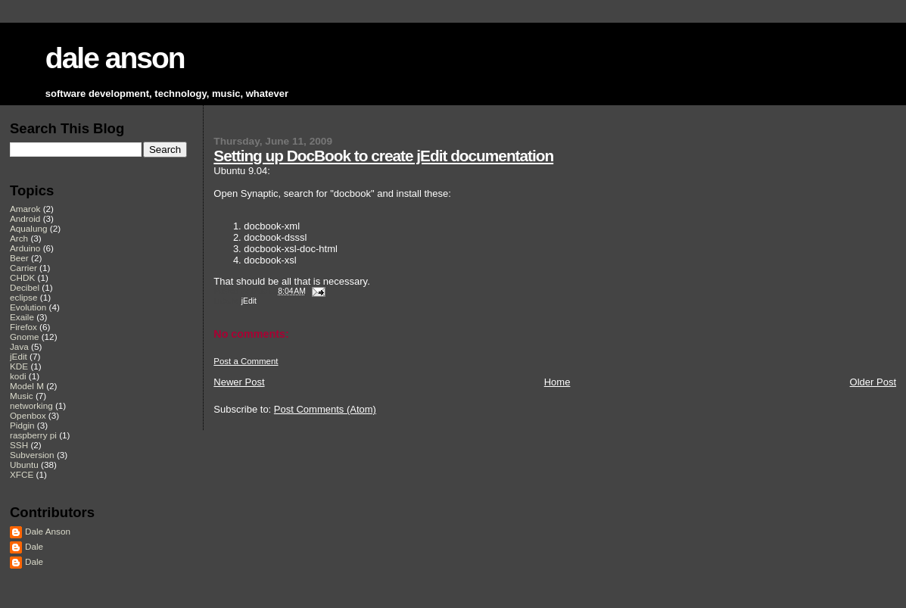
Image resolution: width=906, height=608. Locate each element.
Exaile (22, 317)
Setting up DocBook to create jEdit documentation (383, 155)
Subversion (32, 455)
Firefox (23, 327)
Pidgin (22, 425)
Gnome (24, 336)
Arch (19, 238)
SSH (19, 445)
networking (31, 405)
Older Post (873, 382)
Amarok (25, 209)
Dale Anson (47, 531)
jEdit (249, 301)
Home (557, 382)
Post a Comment (245, 361)
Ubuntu (24, 464)
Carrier (23, 268)
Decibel (24, 287)
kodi (18, 376)
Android (25, 218)
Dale (34, 546)
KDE (19, 366)
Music (21, 396)
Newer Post (238, 382)
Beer (19, 258)
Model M (27, 386)
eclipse (23, 297)
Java (19, 346)
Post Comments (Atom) (325, 409)
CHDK (22, 277)
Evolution (28, 307)
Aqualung (29, 228)
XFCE (21, 474)
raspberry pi (33, 435)
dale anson (115, 58)
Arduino (25, 248)
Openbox (28, 415)
